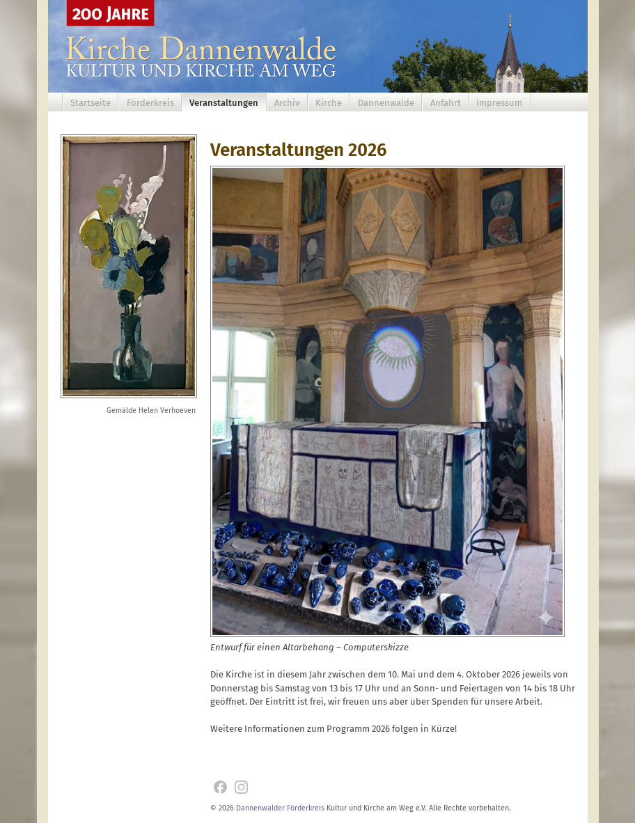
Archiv (286, 102)
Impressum (499, 102)
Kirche (328, 102)
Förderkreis (150, 102)
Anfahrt (445, 102)
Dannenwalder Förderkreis (280, 808)
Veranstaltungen (223, 102)
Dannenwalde (386, 102)
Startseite (90, 102)
